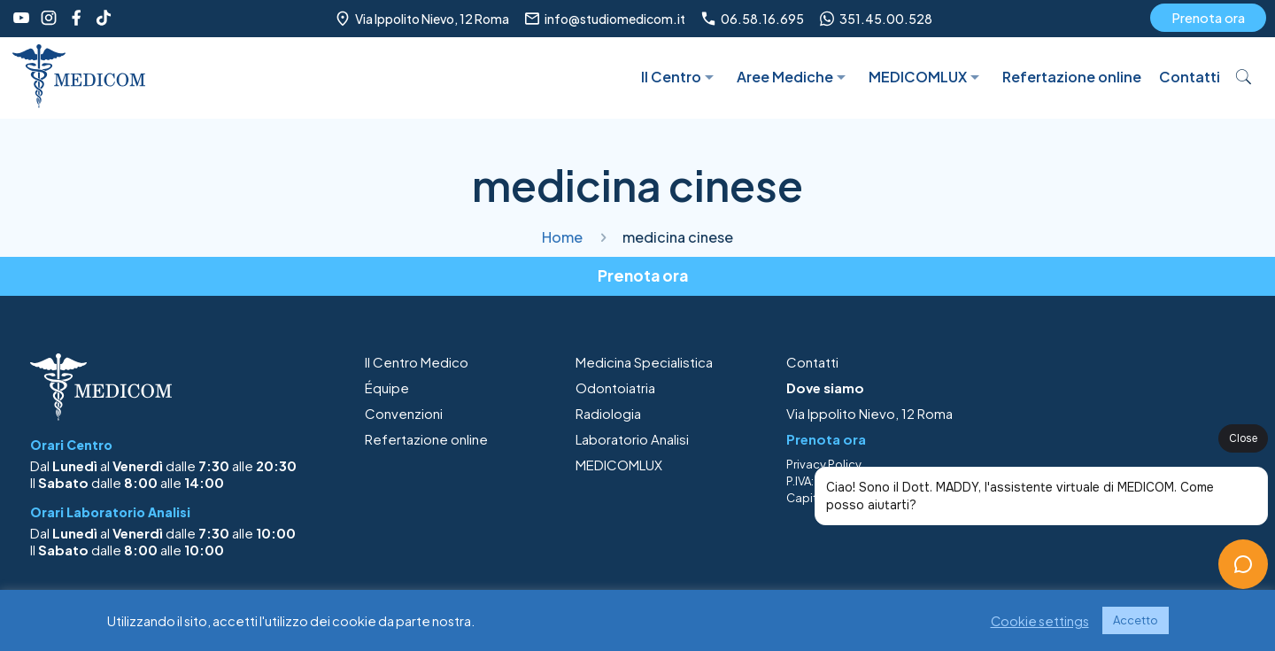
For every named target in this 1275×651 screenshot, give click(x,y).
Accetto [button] (1135, 620)
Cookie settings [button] (1040, 621)
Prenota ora (1208, 17)
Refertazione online (426, 438)
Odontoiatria (615, 387)
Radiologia (608, 413)
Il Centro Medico (416, 361)
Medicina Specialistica (644, 361)
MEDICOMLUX (619, 464)
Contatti (812, 361)
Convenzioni (404, 413)
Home (562, 237)
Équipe (387, 387)
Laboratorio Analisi (632, 438)
